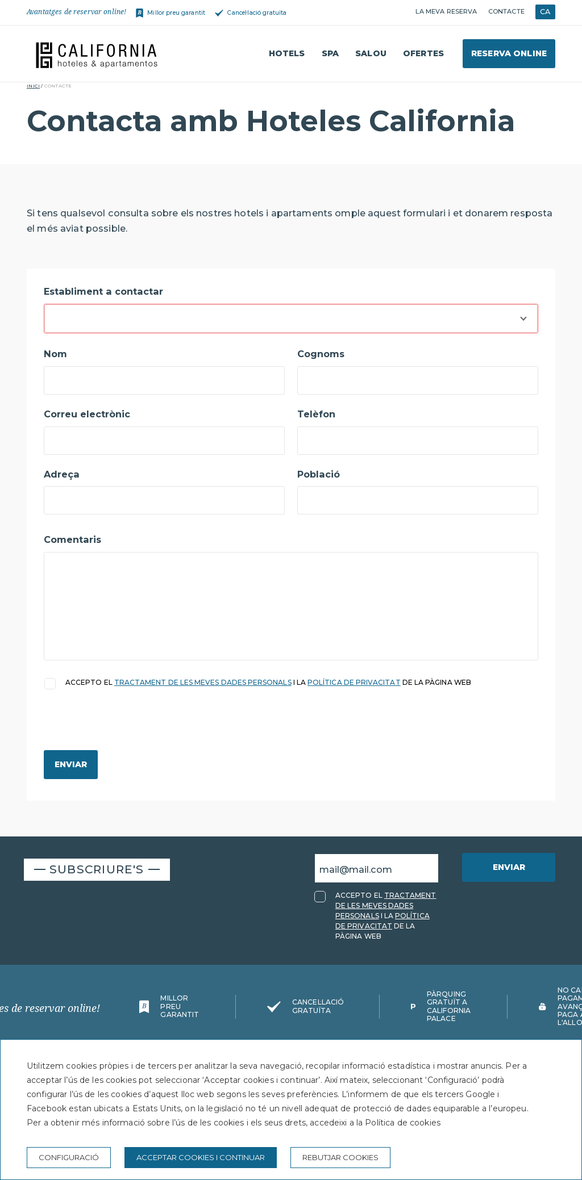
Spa (330, 53)
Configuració (69, 1157)
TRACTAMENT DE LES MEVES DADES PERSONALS (203, 682)
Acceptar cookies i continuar (200, 1157)
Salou (370, 53)
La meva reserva (446, 11)
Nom (55, 353)
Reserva (509, 53)
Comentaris (72, 539)
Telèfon (316, 414)
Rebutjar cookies (340, 1157)
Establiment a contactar (103, 291)
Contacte (506, 11)
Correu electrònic (87, 414)
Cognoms (320, 353)
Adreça (62, 474)
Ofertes (423, 53)
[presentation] (130, 728)
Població (318, 474)
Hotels (287, 53)
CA (545, 11)
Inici (33, 86)
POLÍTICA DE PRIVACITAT (354, 682)
